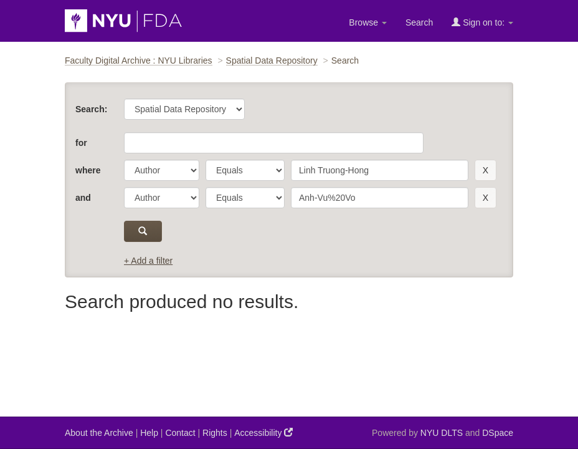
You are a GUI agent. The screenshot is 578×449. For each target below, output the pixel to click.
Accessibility (263, 432)
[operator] (245, 170)
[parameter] (161, 170)
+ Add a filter (148, 261)
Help (149, 433)
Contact (180, 433)
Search (419, 22)
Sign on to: (482, 22)
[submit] (143, 231)
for (81, 143)
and (83, 198)
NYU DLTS (441, 433)
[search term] (379, 170)
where (87, 170)
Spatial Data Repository (272, 60)
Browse (368, 22)
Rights (214, 433)
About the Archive (99, 433)
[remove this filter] (485, 170)
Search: (91, 109)
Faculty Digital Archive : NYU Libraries (138, 60)
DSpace (497, 433)
